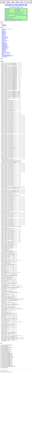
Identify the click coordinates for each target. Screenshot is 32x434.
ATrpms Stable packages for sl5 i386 (17, 6)
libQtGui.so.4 (4, 32)
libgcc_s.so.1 (3, 39)
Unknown (19, 9)
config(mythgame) (4, 25)
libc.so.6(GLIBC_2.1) (5, 37)
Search (30, 1)
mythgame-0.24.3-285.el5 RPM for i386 (16, 5)
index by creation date (17, 1)
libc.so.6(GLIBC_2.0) (5, 36)
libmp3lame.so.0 (4, 42)
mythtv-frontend (4, 54)
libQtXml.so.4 (4, 34)
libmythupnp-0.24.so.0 (5, 48)
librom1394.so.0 (4, 50)
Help (27, 1)
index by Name (22, 1)
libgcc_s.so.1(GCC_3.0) (5, 40)
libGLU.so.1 (3, 30)
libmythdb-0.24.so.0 (4, 46)
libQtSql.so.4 (3, 33)
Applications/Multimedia (10, 13)
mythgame (3, 24)
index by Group (4, 1)
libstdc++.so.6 (4, 51)
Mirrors (25, 1)
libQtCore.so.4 (4, 31)
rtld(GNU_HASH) (4, 56)
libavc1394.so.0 (4, 35)
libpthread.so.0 (4, 49)
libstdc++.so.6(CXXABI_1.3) (6, 52)
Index (1, 1)
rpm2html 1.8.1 (6, 431)
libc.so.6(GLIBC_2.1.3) (5, 38)
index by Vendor (13, 1)
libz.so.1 (3, 53)
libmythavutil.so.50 (4, 45)
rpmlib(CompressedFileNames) (6, 55)
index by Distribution (8, 1)
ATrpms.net (18, 10)
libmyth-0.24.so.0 (4, 43)
